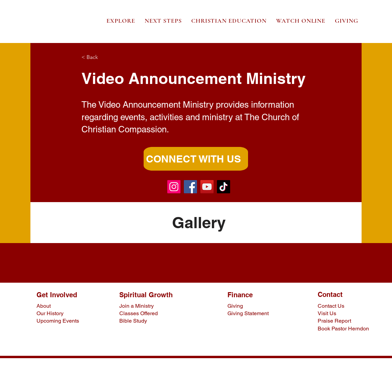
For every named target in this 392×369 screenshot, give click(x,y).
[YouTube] (207, 186)
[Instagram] (173, 186)
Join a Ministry (136, 306)
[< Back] (103, 57)
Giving (235, 306)
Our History (50, 313)
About (43, 306)
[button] (121, 20)
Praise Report (334, 321)
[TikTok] (223, 186)
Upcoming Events (57, 321)
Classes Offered (138, 313)
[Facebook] (190, 186)
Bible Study (133, 321)
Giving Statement (248, 313)
